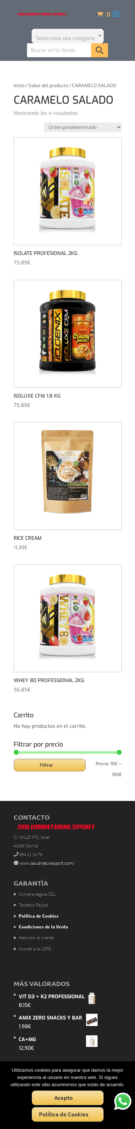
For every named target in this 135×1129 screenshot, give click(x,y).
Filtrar (46, 765)
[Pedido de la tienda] (83, 127)
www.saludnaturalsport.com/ (44, 863)
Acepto (63, 1098)
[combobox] (68, 36)
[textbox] (68, 36)
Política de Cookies (63, 1114)
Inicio (19, 85)
